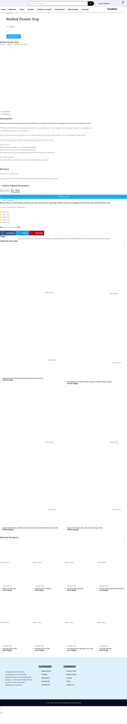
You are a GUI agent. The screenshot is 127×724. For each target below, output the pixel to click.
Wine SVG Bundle (9, 588)
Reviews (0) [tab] (6, 114)
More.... (9, 44)
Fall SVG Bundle (105, 648)
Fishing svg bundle (10, 648)
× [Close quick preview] (0, 707)
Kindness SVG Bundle (43, 588)
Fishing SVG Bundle (42, 648)
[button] (8, 233)
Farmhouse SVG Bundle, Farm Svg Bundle (80, 649)
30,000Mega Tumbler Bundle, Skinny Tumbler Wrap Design (89, 382)
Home (3, 9)
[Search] (91, 3)
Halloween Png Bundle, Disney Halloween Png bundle (23, 378)
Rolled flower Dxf (65, 239)
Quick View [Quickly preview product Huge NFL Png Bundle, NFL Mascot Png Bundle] (113, 442)
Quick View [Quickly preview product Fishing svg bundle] (4, 622)
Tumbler (85, 9)
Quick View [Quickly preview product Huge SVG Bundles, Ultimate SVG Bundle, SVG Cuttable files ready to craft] (49, 442)
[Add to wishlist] (124, 245)
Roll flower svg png (52, 239)
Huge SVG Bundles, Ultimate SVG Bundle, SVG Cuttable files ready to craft (30, 528)
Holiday (31, 9)
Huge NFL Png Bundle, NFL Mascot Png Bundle (85, 528)
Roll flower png (27, 239)
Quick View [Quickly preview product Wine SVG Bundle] (4, 562)
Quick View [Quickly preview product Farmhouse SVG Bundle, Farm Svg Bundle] (69, 622)
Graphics (12, 9)
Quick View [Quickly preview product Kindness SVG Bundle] (36, 562)
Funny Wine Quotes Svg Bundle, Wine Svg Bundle (111, 589)
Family (21, 9)
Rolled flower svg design (100, 239)
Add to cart (14, 36)
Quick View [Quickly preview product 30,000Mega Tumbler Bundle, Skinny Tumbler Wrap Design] (113, 293)
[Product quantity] (9, 32)
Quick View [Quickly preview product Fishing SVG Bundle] (36, 622)
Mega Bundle (73, 9)
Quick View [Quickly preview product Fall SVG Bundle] (101, 622)
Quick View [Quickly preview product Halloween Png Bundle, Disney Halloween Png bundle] (49, 292)
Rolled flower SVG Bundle (81, 239)
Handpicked (60, 9)
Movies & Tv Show (44, 9)
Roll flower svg (39, 239)
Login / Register (104, 3)
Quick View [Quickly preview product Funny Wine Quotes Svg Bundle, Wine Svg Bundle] (101, 562)
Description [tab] (6, 112)
